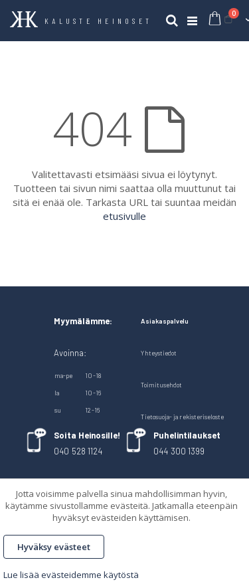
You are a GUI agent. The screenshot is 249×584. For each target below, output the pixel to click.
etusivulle (124, 216)
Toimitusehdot (161, 385)
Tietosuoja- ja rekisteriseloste (182, 417)
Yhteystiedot (159, 353)
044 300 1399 (179, 451)
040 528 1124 (78, 451)
